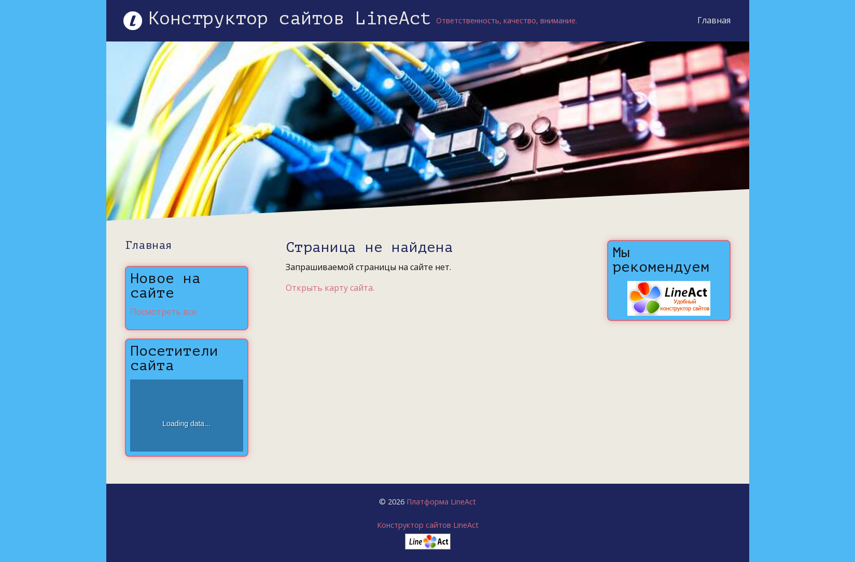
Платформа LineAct (441, 502)
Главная (714, 20)
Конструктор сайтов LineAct (428, 525)
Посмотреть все (163, 311)
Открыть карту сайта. (330, 287)
